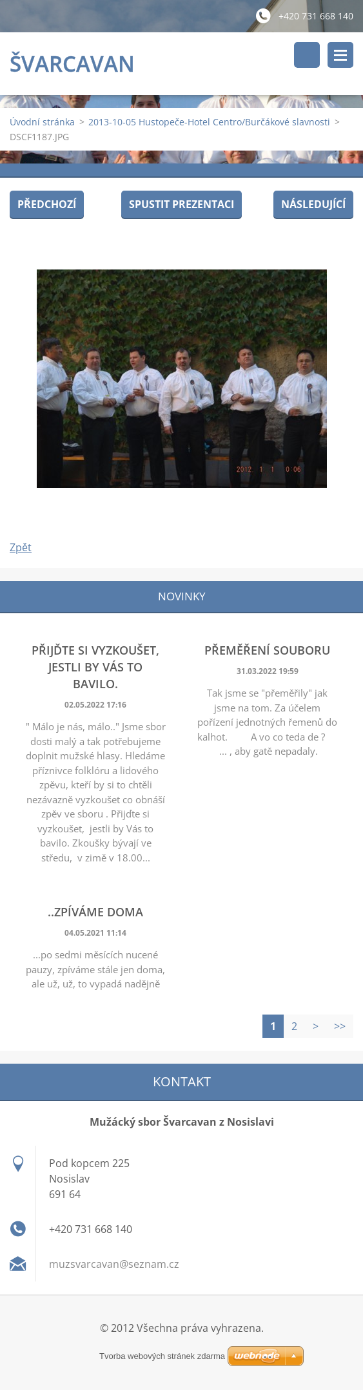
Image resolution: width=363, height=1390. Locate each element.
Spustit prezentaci (181, 204)
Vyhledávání (307, 55)
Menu (340, 55)
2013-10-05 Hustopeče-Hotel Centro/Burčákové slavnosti (209, 122)
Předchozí (46, 204)
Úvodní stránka (42, 122)
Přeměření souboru (267, 650)
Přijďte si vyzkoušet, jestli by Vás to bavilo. (95, 666)
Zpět (21, 547)
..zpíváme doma (95, 912)
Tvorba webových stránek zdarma (162, 1356)
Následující (313, 204)
